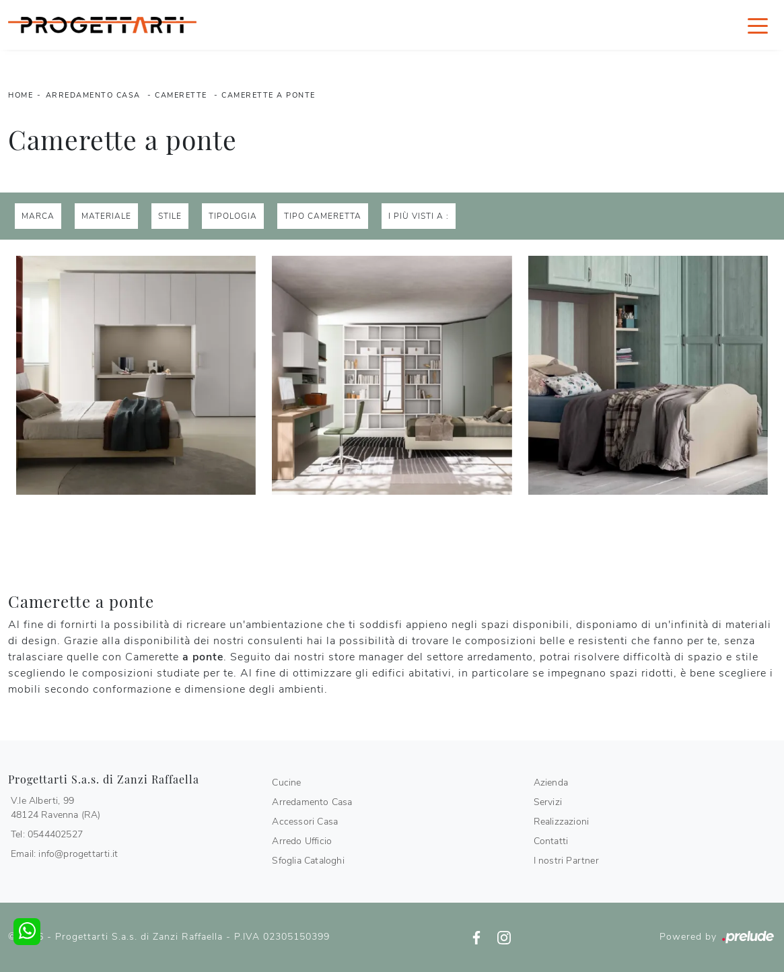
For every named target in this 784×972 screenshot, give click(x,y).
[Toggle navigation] (758, 24)
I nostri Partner (566, 860)
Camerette (181, 95)
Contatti (551, 841)
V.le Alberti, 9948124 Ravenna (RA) (56, 807)
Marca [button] (38, 216)
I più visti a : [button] (418, 216)
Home (20, 95)
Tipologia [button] (233, 216)
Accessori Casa (305, 821)
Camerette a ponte (268, 95)
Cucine (286, 782)
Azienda (551, 782)
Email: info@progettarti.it (64, 853)
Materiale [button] (106, 216)
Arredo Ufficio (302, 841)
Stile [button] (170, 216)
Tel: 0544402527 (47, 834)
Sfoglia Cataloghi (308, 860)
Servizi (548, 802)
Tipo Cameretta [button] (322, 216)
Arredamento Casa (93, 95)
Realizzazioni (562, 821)
